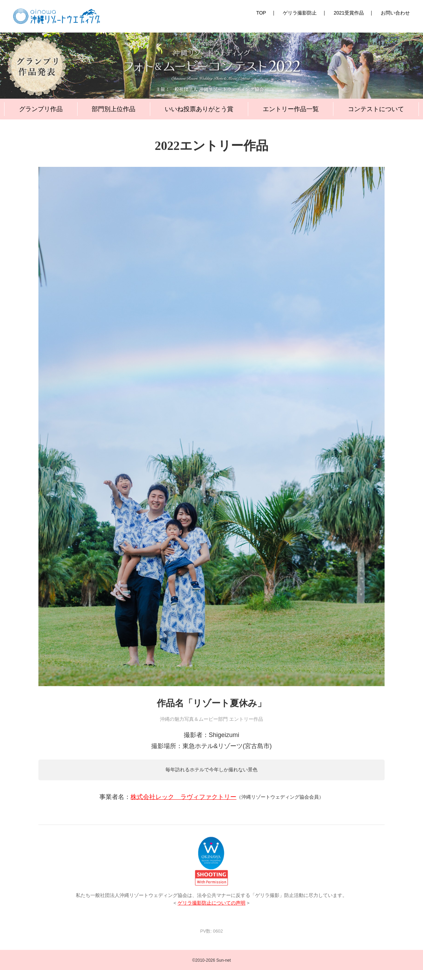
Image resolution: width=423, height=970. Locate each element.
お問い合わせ (395, 13)
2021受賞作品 (349, 13)
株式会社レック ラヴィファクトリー (183, 796)
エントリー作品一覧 (291, 109)
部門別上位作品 (113, 109)
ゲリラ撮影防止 (300, 13)
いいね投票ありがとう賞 (199, 109)
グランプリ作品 (41, 109)
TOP (261, 13)
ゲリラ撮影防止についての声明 (211, 903)
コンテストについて (376, 109)
